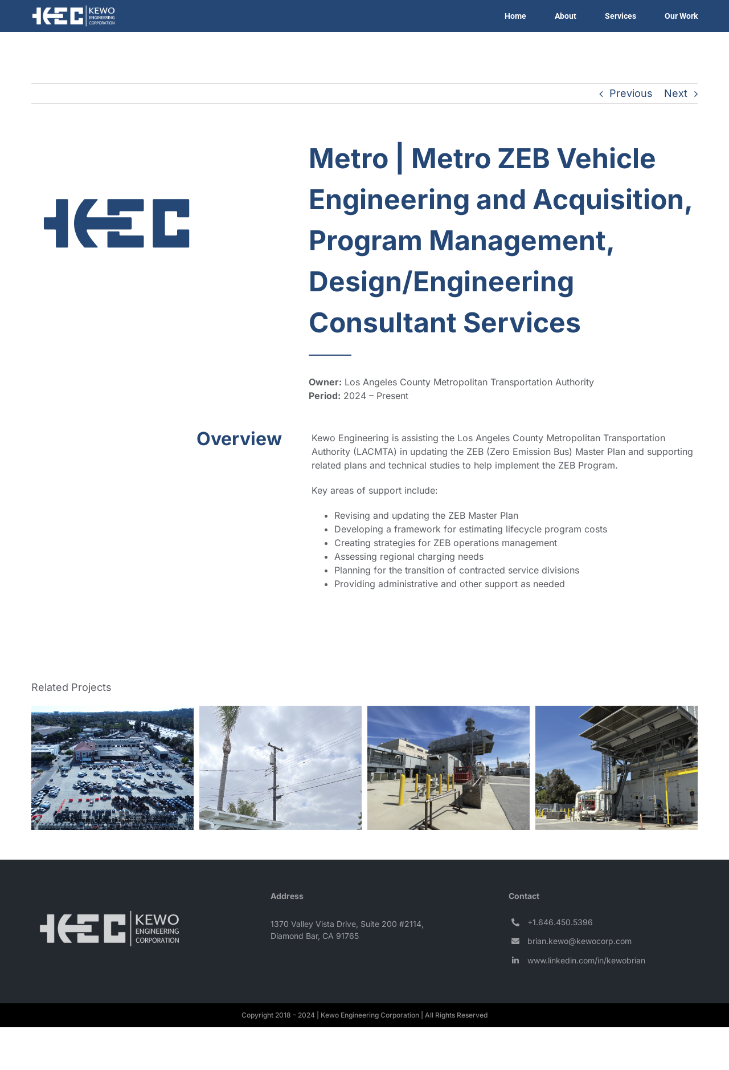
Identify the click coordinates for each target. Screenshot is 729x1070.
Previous (631, 93)
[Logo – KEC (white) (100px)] (109, 915)
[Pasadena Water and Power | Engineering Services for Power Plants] (616, 767)
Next (675, 93)
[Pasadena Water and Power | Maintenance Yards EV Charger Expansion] (112, 767)
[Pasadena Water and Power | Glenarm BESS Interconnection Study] (448, 767)
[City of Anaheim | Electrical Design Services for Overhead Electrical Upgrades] (280, 767)
